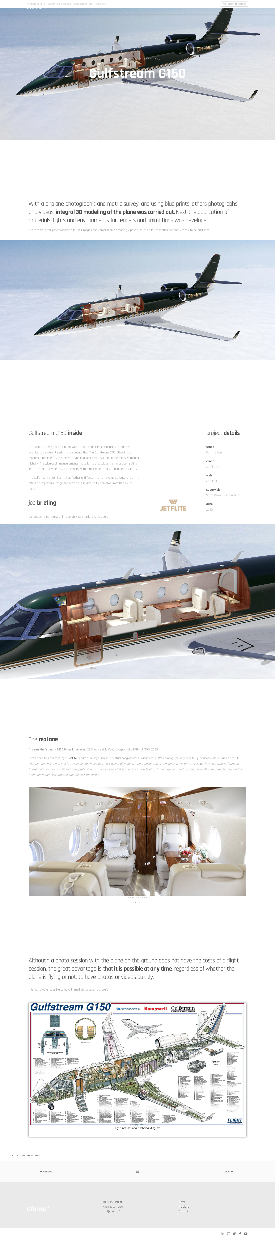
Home (182, 1202)
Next (229, 1171)
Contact (183, 1211)
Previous (46, 1171)
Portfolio (184, 1207)
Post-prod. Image (33, 1155)
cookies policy (101, 4)
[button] (33, 843)
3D (12, 1155)
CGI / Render (20, 1155)
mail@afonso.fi (111, 1211)
